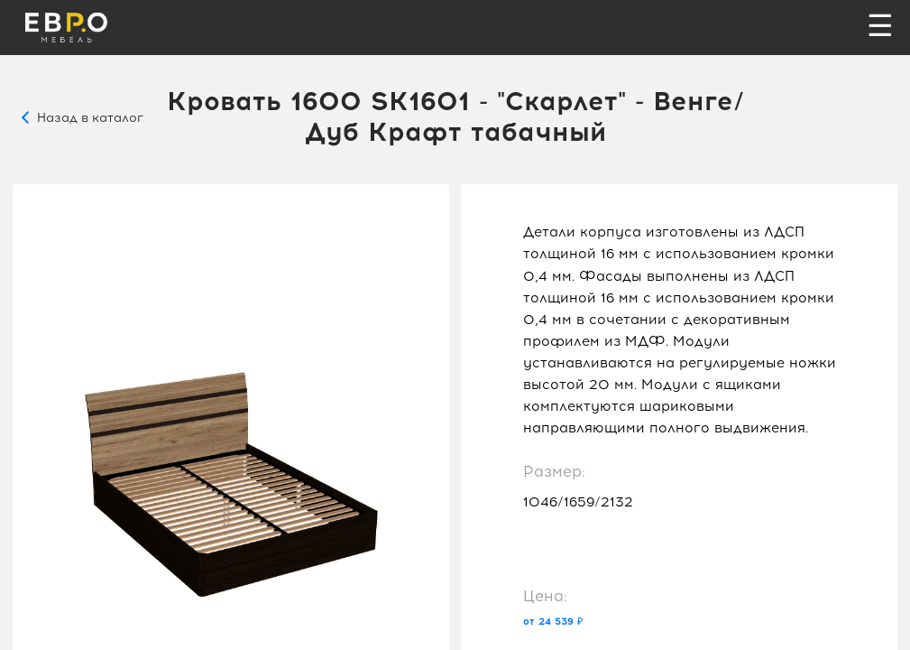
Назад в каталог (90, 117)
